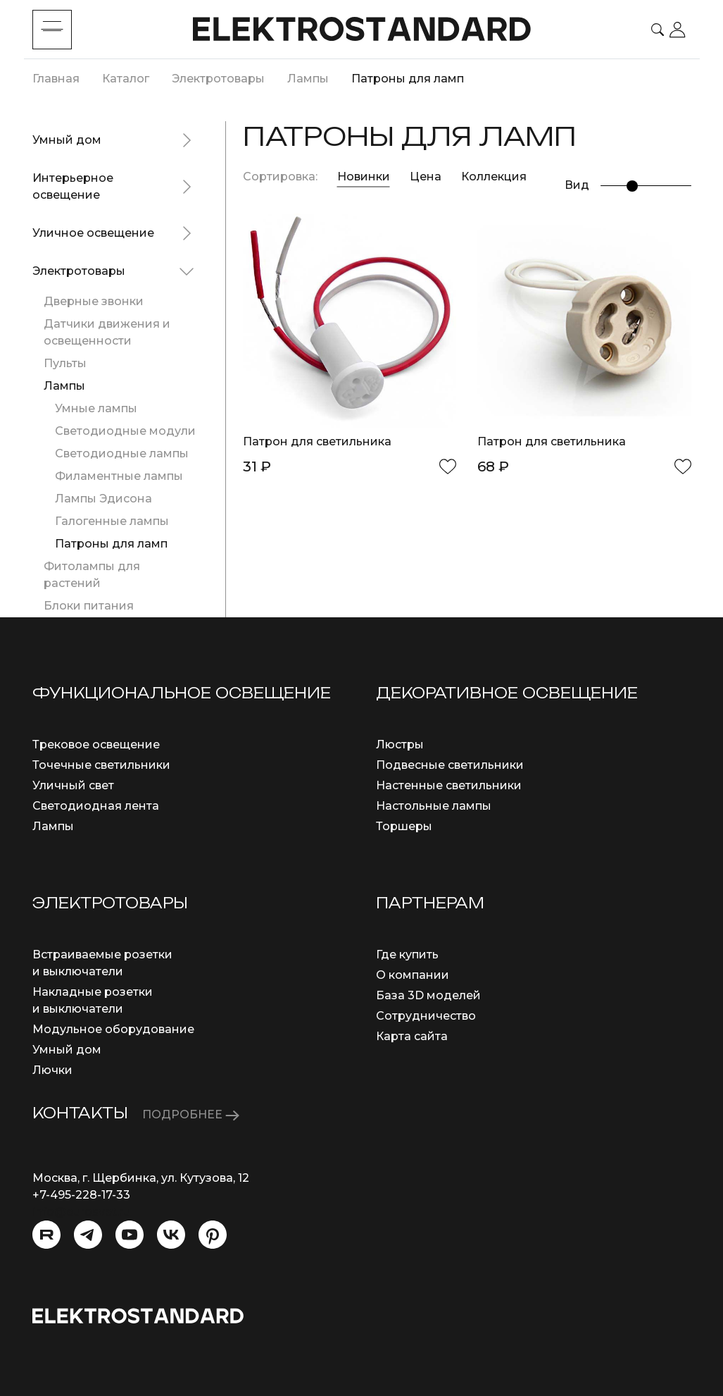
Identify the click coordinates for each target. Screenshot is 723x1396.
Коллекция (494, 176)
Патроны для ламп (111, 543)
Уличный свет (73, 785)
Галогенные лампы (112, 521)
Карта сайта (412, 1036)
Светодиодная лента (95, 806)
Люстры (400, 744)
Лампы (64, 386)
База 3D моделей (428, 995)
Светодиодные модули (125, 431)
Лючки (52, 1070)
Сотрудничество (426, 1016)
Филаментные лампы (119, 476)
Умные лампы (96, 408)
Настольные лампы (433, 806)
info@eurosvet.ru (81, 1211)
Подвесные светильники (450, 765)
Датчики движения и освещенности (107, 332)
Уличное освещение (93, 233)
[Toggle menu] (52, 29)
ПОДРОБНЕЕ (190, 1114)
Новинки (363, 176)
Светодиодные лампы (122, 453)
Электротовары (78, 271)
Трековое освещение (96, 744)
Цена (427, 176)
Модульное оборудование (113, 1029)
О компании (412, 975)
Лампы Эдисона (103, 498)
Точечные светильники (101, 765)
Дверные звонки (94, 301)
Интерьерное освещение (72, 186)
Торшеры (404, 826)
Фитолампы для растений (92, 575)
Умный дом (66, 140)
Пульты (65, 363)
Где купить (407, 954)
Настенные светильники (449, 785)
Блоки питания (89, 605)
